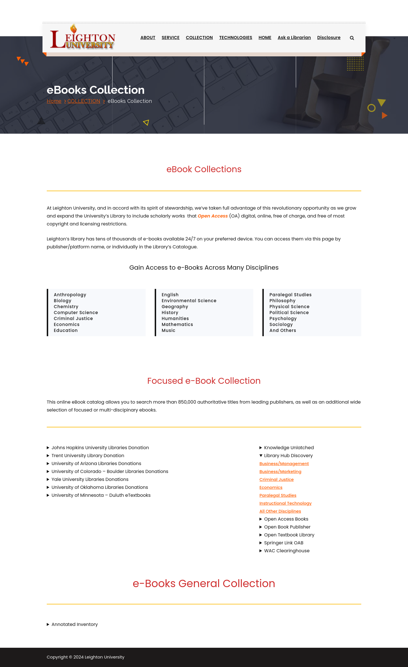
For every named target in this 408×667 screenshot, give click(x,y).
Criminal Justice (277, 479)
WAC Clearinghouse (287, 550)
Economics (271, 487)
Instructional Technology (286, 503)
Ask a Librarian (294, 38)
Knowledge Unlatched (289, 447)
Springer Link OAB (283, 543)
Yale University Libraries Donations (90, 479)
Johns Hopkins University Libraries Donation (100, 447)
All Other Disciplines (280, 511)
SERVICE (171, 38)
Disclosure (329, 38)
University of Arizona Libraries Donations (96, 463)
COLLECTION (199, 38)
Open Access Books (286, 519)
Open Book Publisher (287, 527)
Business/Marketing (280, 471)
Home (54, 101)
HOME (265, 38)
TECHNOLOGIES (235, 38)
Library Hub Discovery (288, 455)
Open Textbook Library (289, 535)
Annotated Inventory (75, 624)
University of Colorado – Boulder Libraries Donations (110, 471)
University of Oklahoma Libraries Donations (100, 487)
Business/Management (284, 463)
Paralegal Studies (278, 495)
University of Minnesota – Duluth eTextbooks (101, 495)
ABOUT (148, 38)
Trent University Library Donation (88, 455)
